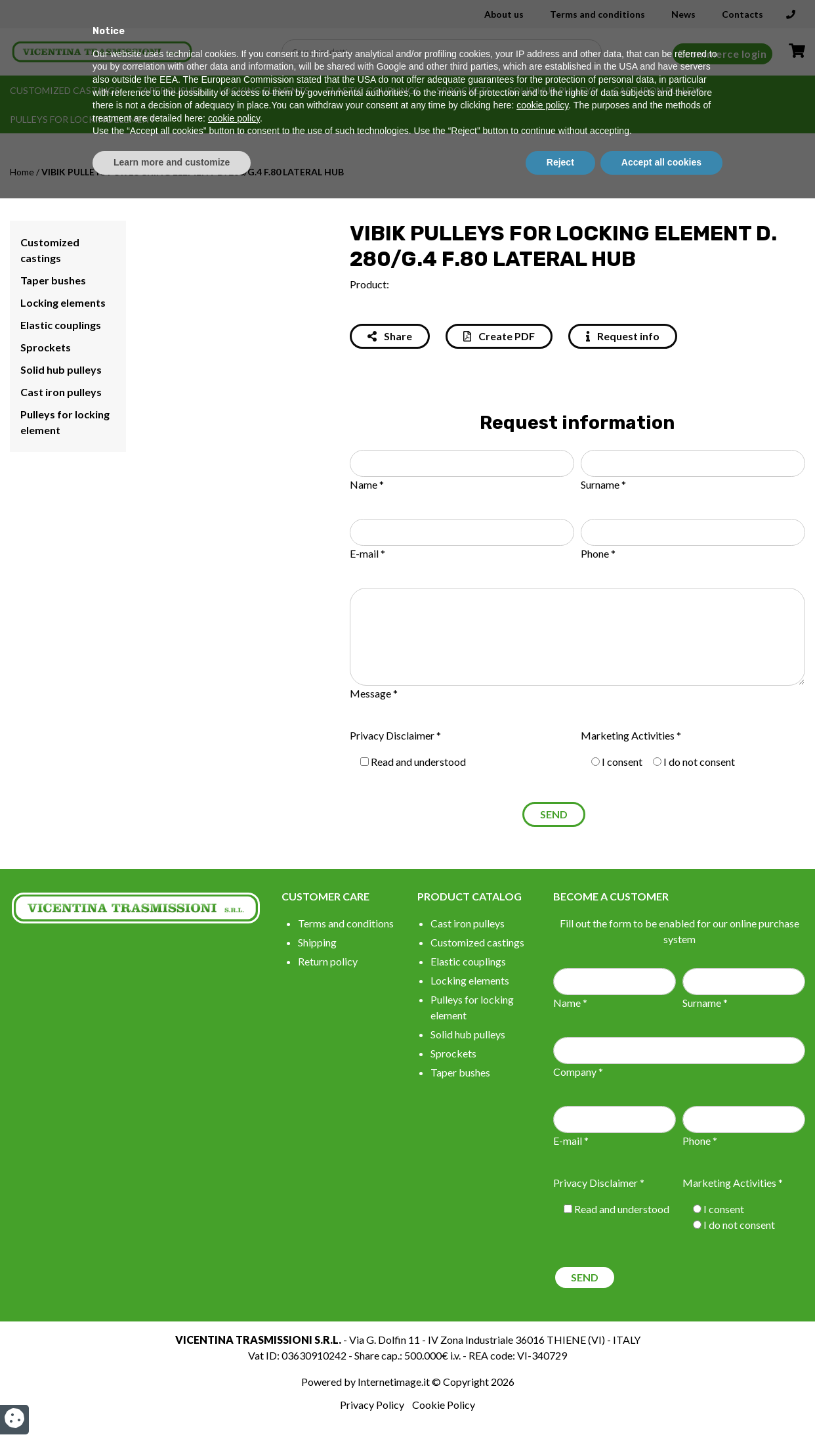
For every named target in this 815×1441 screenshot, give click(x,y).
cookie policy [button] (542, 1348)
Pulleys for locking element (83, 119)
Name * (367, 484)
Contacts (742, 14)
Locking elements (264, 90)
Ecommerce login (723, 53)
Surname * (603, 484)
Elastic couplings (373, 90)
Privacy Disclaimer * (395, 735)
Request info (622, 336)
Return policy (328, 961)
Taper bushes (169, 90)
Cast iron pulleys (658, 90)
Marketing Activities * (631, 735)
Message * (374, 693)
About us (504, 14)
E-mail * (367, 553)
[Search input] (445, 52)
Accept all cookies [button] (661, 1405)
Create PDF (499, 336)
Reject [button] (560, 1405)
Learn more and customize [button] (172, 1405)
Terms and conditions (597, 14)
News (683, 14)
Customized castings (65, 90)
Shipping (317, 942)
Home (22, 171)
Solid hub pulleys (552, 90)
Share (389, 336)
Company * (578, 1071)
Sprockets (463, 90)
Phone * (598, 553)
